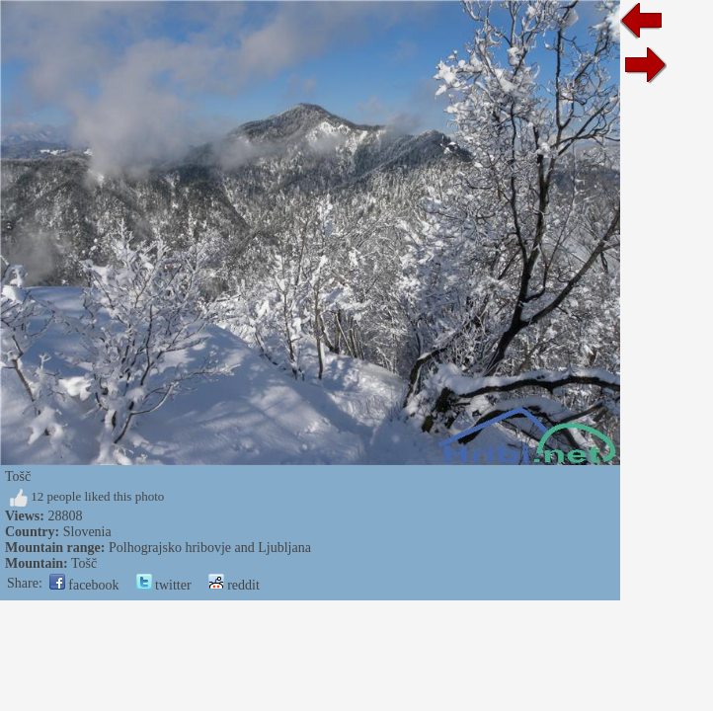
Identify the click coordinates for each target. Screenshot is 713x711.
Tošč (84, 563)
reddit (234, 585)
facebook (84, 585)
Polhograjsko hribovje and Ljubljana (210, 547)
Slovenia (87, 531)
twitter (164, 585)
